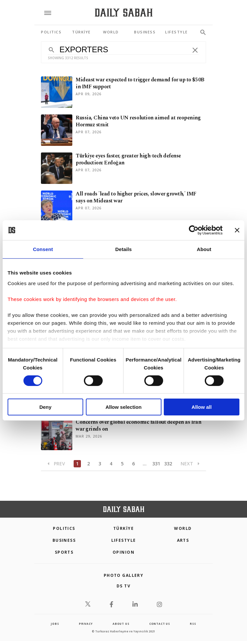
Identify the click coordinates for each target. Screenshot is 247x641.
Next (190, 463)
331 (156, 463)
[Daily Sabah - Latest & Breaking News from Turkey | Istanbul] (124, 13)
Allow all (202, 407)
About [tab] (204, 249)
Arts (183, 540)
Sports (64, 552)
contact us (159, 623)
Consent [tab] (43, 249)
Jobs (55, 623)
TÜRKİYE (123, 528)
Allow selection (123, 407)
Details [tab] (123, 249)
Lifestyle (123, 540)
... (145, 463)
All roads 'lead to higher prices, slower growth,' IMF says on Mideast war (136, 197)
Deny (45, 407)
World (183, 528)
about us (121, 623)
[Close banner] (237, 230)
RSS (193, 623)
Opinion (123, 552)
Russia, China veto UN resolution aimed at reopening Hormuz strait (138, 121)
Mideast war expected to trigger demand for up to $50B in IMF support (140, 83)
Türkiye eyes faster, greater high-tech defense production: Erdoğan (128, 159)
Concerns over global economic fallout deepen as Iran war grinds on (138, 425)
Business (64, 540)
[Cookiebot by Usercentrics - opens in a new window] (194, 230)
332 (168, 463)
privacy (86, 623)
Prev (56, 463)
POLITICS (64, 528)
